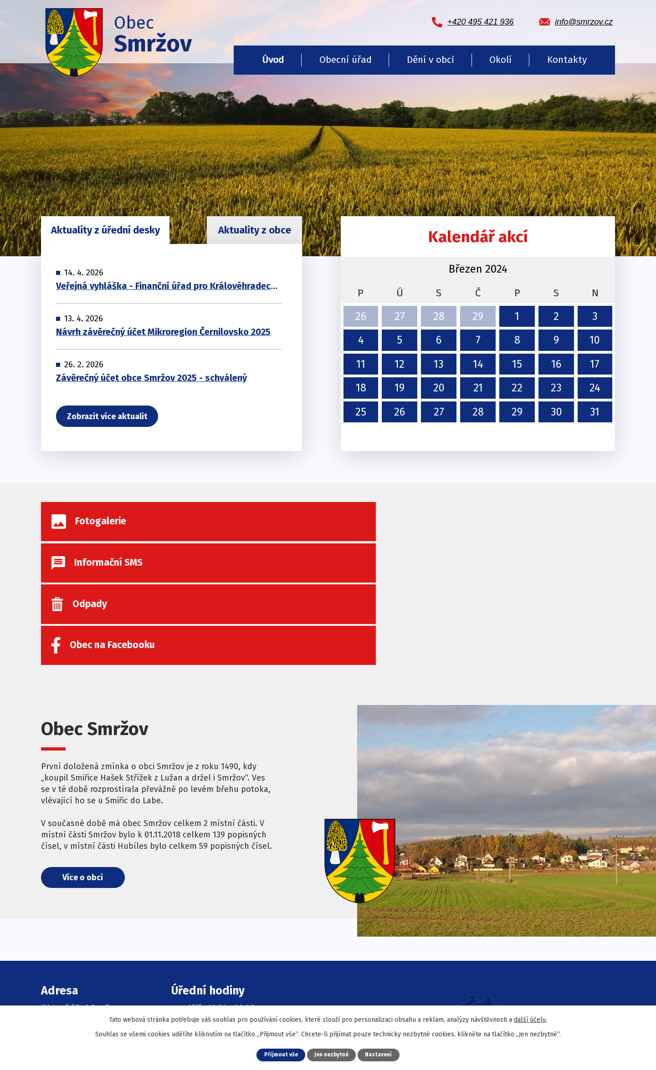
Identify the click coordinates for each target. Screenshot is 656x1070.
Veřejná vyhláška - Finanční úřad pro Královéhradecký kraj (169, 305)
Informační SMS (221, 967)
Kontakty (567, 60)
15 (517, 364)
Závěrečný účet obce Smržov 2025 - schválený (151, 397)
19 (400, 387)
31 (595, 412)
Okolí (500, 60)
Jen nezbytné (331, 1054)
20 (439, 387)
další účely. (530, 1019)
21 (478, 387)
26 (360, 316)
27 (400, 316)
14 (478, 364)
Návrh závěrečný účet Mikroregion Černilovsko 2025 (163, 351)
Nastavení (381, 1054)
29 (477, 316)
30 (556, 412)
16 (556, 364)
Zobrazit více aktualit (109, 437)
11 (360, 364)
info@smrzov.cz (88, 988)
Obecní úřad (345, 60)
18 (361, 387)
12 (400, 364)
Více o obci (93, 782)
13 (439, 364)
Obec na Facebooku (228, 988)
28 (439, 316)
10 (594, 340)
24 (594, 387)
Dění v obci (430, 60)
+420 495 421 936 (89, 967)
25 (360, 412)
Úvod (273, 60)
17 (595, 364)
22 (517, 387)
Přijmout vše (278, 1054)
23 (556, 387)
